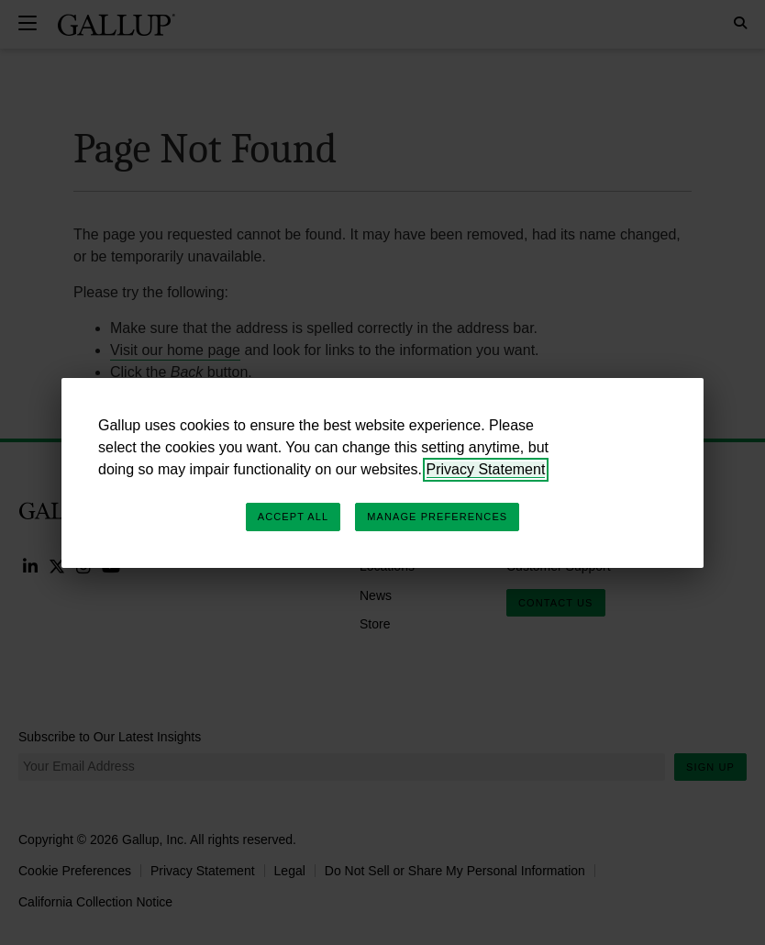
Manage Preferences (437, 516)
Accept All (293, 516)
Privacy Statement (486, 469)
